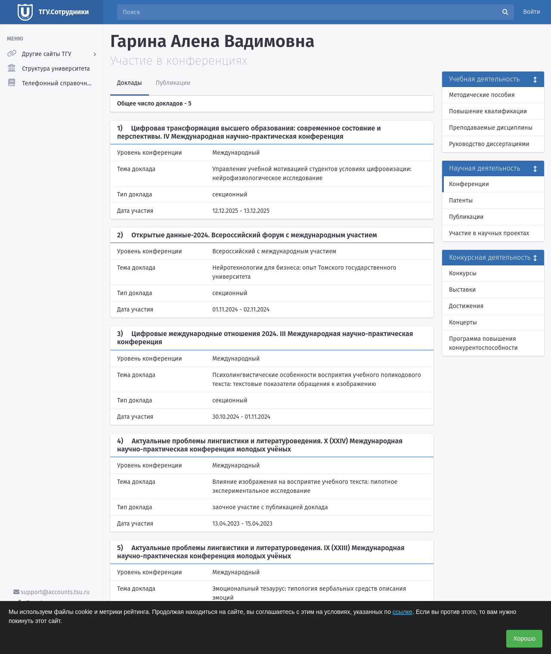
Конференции (469, 184)
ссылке (402, 611)
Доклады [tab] (129, 83)
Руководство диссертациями (489, 144)
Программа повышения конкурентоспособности (483, 343)
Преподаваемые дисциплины (490, 127)
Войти (531, 12)
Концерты (463, 322)
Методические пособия (482, 95)
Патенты (461, 200)
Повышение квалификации (488, 111)
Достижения (466, 306)
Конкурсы (463, 273)
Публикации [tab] (173, 83)
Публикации (466, 217)
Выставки (462, 289)
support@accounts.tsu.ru (51, 592)
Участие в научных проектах (489, 233)
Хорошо (524, 638)
